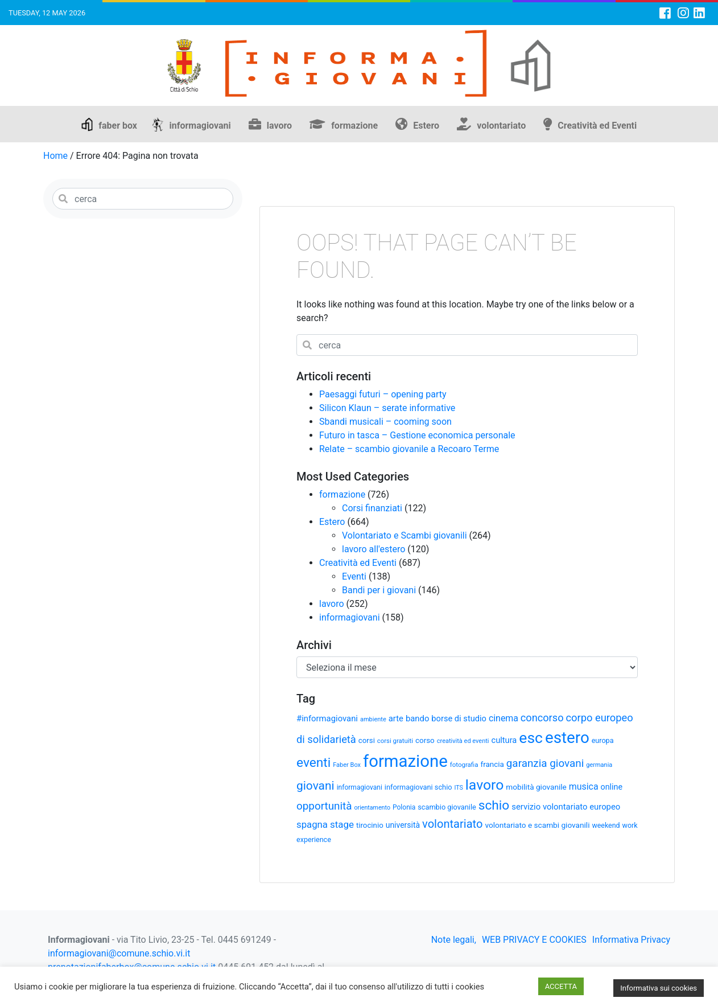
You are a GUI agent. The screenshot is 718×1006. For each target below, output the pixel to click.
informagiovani (200, 125)
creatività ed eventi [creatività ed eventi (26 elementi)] (463, 741)
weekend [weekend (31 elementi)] (606, 825)
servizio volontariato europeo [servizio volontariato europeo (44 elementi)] (565, 807)
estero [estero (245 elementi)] (567, 737)
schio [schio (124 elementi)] (494, 805)
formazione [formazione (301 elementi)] (405, 761)
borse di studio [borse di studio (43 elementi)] (458, 718)
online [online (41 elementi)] (612, 786)
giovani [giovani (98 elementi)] (315, 786)
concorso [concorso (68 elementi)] (542, 718)
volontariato (501, 125)
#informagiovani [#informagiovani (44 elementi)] (327, 718)
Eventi (354, 576)
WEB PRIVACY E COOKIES (534, 939)
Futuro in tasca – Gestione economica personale (417, 435)
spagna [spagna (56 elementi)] (312, 824)
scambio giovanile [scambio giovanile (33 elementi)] (447, 807)
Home (55, 155)
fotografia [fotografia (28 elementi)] (464, 765)
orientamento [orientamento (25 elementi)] (372, 807)
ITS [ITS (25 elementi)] (458, 787)
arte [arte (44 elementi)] (396, 718)
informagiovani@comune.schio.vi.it (119, 953)
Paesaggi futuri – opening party (383, 394)
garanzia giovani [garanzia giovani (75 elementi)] (545, 763)
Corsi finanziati (372, 508)
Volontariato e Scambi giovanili (404, 535)
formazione (354, 125)
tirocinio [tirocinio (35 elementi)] (369, 825)
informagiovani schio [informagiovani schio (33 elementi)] (418, 787)
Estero (426, 125)
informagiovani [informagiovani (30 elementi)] (359, 787)
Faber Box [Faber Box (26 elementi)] (347, 765)
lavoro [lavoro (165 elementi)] (484, 785)
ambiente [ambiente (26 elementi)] (373, 719)
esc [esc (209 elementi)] (531, 737)
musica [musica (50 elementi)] (584, 786)
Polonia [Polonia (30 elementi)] (404, 807)
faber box (117, 125)
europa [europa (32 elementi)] (603, 740)
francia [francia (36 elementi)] (492, 764)
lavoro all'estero (373, 549)
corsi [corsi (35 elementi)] (366, 740)
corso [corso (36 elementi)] (425, 740)
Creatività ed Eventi (597, 125)
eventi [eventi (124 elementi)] (313, 762)
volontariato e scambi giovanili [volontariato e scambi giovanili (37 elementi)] (537, 825)
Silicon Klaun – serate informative (387, 408)
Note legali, (453, 939)
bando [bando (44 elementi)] (417, 718)
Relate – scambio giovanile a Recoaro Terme (409, 449)
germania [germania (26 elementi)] (599, 765)
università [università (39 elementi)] (403, 825)
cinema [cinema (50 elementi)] (503, 718)
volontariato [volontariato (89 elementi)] (452, 824)
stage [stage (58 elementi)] (342, 824)
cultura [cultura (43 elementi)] (504, 740)
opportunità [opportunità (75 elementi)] (324, 806)
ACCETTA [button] (561, 986)
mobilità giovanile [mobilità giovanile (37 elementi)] (536, 786)
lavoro (279, 125)
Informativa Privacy (631, 939)
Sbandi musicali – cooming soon (385, 421)
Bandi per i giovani (379, 590)
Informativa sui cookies (658, 988)
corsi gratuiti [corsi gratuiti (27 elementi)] (395, 741)
